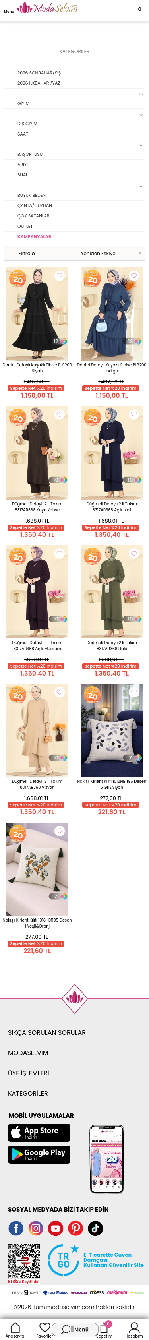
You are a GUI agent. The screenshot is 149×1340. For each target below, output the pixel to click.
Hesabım (134, 1329)
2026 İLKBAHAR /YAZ (38, 83)
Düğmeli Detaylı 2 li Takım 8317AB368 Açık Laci (112, 507)
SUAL (22, 175)
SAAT (22, 134)
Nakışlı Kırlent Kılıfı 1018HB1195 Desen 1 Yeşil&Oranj (37, 923)
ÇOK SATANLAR (33, 216)
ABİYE (23, 164)
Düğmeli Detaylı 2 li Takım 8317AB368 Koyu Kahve (37, 507)
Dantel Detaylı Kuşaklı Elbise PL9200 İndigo (112, 368)
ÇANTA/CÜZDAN (34, 205)
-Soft (31, 1302)
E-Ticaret (49, 1302)
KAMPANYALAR (34, 236)
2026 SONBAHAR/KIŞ (39, 73)
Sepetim (104, 1329)
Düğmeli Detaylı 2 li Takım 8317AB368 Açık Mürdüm (37, 646)
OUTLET (25, 226)
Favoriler (44, 1329)
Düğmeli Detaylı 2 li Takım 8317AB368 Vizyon (37, 784)
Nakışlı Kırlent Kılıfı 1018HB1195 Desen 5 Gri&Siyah (111, 784)
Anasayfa (15, 1329)
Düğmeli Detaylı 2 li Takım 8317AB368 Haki (112, 646)
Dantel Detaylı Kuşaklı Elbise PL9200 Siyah (37, 368)
